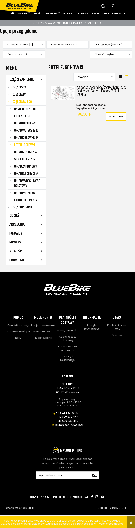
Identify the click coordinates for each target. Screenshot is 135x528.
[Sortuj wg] (94, 77)
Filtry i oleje (22, 116)
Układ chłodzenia (25, 152)
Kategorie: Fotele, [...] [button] (20, 44)
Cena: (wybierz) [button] (17, 54)
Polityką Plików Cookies (105, 520)
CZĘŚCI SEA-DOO (22, 102)
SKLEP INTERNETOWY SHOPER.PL (113, 507)
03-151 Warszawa (67, 392)
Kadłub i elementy (25, 200)
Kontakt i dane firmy (116, 326)
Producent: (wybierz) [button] (64, 44)
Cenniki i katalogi (18, 325)
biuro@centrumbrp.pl (69, 425)
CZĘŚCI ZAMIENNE (21, 79)
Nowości (16, 251)
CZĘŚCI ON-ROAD (22, 207)
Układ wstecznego (26, 130)
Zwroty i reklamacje (67, 358)
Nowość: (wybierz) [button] (106, 54)
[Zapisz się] (94, 475)
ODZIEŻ (14, 215)
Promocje (17, 260)
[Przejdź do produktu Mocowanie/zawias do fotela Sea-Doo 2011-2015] (63, 93)
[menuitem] (19, 14)
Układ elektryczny (26, 174)
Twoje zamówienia (43, 325)
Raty (18, 338)
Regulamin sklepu (18, 331)
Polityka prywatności (92, 326)
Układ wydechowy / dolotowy (27, 183)
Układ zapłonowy (25, 166)
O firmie (117, 335)
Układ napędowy (25, 123)
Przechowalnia (43, 338)
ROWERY (15, 242)
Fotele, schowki (24, 145)
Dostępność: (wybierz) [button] (109, 44)
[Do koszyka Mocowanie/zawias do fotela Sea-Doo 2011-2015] (116, 116)
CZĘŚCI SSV (19, 87)
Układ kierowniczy (26, 138)
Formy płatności (67, 330)
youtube (102, 497)
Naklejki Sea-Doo (25, 109)
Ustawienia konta (43, 331)
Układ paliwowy (24, 193)
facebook (92, 497)
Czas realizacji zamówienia (67, 348)
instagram (96, 497)
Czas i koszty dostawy (67, 338)
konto (112, 6)
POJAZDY (15, 233)
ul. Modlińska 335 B (68, 388)
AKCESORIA (17, 224)
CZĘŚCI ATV (19, 95)
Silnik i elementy (24, 159)
